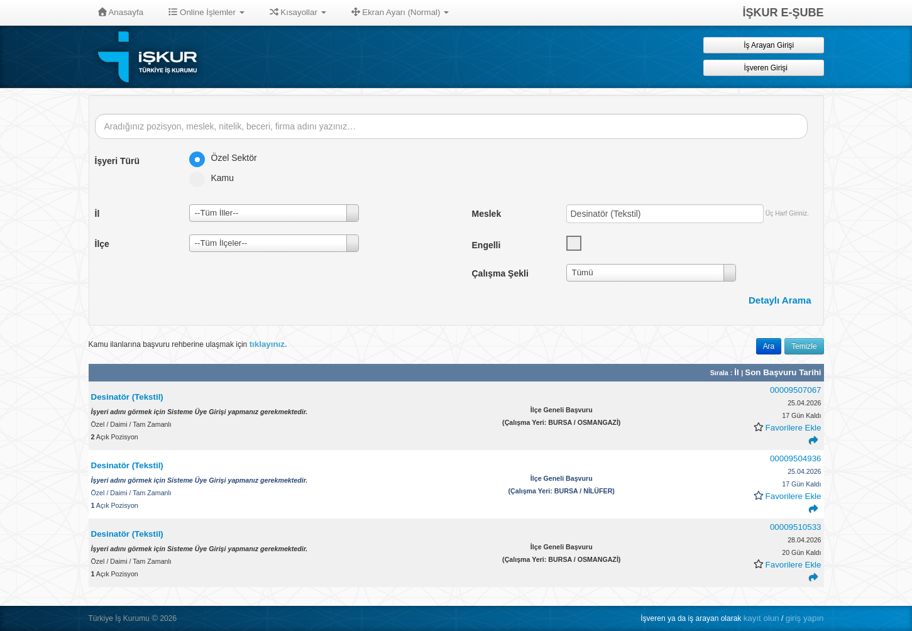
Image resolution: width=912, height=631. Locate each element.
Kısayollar (298, 12)
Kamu (216, 178)
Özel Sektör (227, 157)
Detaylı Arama (780, 300)
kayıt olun (761, 618)
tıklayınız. (268, 344)
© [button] (154, 618)
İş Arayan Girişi (763, 45)
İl (737, 372)
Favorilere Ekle (793, 427)
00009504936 (795, 458)
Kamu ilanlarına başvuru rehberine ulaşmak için (188, 344)
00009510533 (795, 527)
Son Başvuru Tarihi (783, 372)
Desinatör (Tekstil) (127, 397)
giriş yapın (805, 618)
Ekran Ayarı (400, 12)
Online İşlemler (206, 12)
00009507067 (795, 390)
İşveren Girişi (763, 67)
